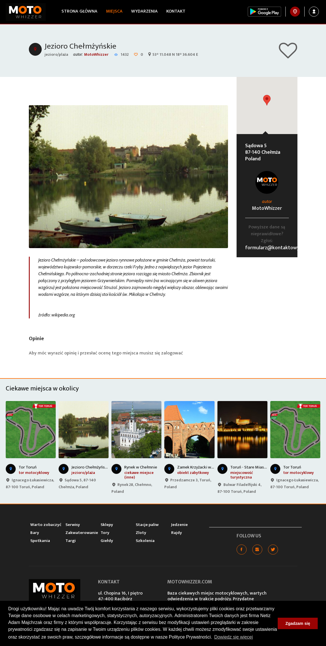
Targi (70, 540)
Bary (34, 532)
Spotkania (40, 540)
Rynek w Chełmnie (140, 467)
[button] (267, 100)
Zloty (141, 532)
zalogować (172, 353)
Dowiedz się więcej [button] (233, 637)
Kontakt (175, 11)
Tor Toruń (28, 467)
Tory (105, 532)
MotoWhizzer (96, 54)
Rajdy (176, 532)
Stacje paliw (147, 524)
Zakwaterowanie (81, 532)
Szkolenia (145, 540)
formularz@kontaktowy (272, 248)
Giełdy (107, 540)
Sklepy (107, 524)
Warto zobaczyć (45, 524)
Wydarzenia (144, 11)
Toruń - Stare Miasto (249, 467)
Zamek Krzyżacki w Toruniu (201, 467)
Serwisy (72, 524)
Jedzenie (179, 524)
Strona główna (79, 11)
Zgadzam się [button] (297, 623)
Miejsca (114, 11)
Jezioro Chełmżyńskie (80, 46)
